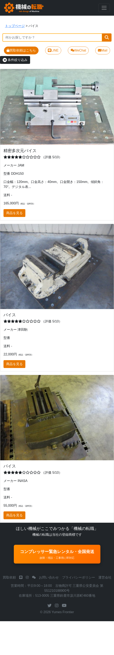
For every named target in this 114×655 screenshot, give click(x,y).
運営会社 (105, 577)
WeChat (78, 50)
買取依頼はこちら (21, 50)
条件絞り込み (15, 60)
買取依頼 (9, 577)
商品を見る (14, 213)
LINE (53, 50)
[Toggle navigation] (104, 8)
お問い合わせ (49, 577)
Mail (102, 50)
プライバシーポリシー (78, 577)
